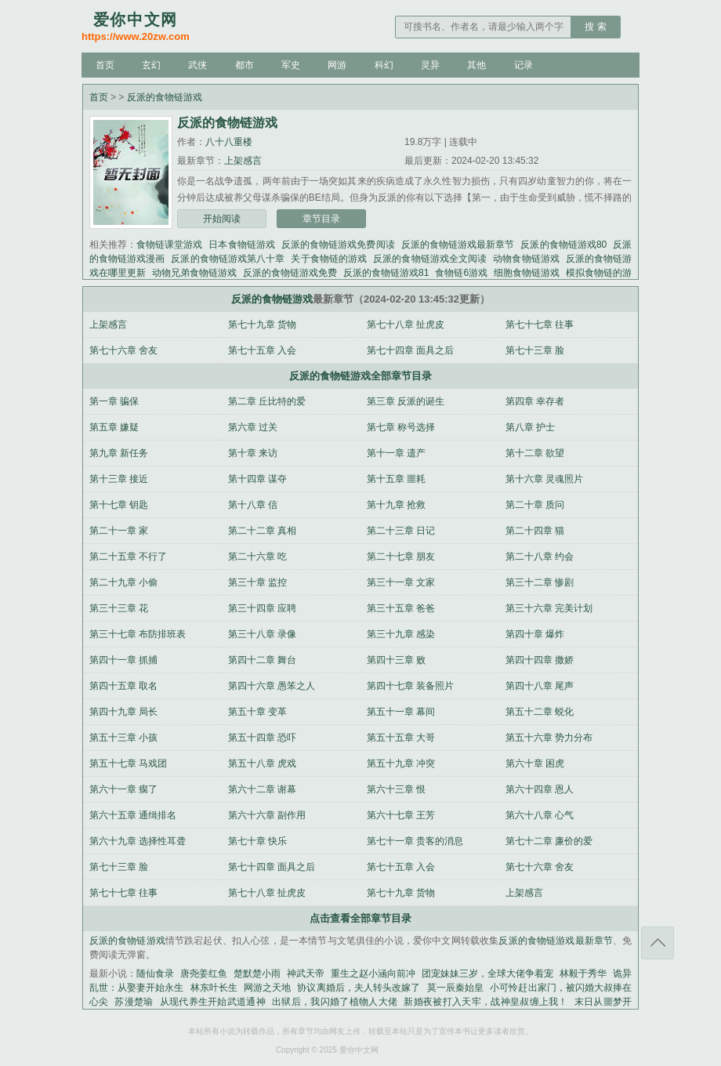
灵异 (430, 65)
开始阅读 (222, 218)
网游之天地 (267, 987)
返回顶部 (657, 942)
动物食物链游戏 (526, 258)
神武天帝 (305, 973)
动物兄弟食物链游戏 (194, 272)
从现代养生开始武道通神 (213, 1001)
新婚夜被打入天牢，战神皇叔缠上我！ (486, 1001)
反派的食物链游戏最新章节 (458, 244)
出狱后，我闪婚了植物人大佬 (334, 1001)
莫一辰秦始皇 (455, 987)
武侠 (197, 65)
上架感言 (243, 160)
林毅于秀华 (583, 973)
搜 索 (595, 26)
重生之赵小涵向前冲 (373, 973)
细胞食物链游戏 (527, 272)
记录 (523, 65)
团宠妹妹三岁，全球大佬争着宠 (487, 973)
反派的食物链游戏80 (563, 244)
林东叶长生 (213, 987)
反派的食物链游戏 (164, 97)
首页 (105, 65)
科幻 (384, 65)
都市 (244, 65)
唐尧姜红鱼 (203, 973)
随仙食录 (155, 973)
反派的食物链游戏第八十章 (227, 258)
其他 (476, 65)
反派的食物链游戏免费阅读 (338, 244)
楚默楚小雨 (257, 973)
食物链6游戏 (461, 272)
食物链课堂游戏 (169, 244)
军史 (290, 65)
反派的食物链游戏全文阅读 (430, 258)
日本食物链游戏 (241, 244)
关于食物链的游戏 (329, 258)
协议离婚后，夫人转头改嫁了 (358, 987)
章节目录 (321, 218)
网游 (337, 65)
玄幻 (151, 65)
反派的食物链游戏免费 (290, 272)
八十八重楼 (228, 141)
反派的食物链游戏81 (386, 272)
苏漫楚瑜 (133, 1001)
